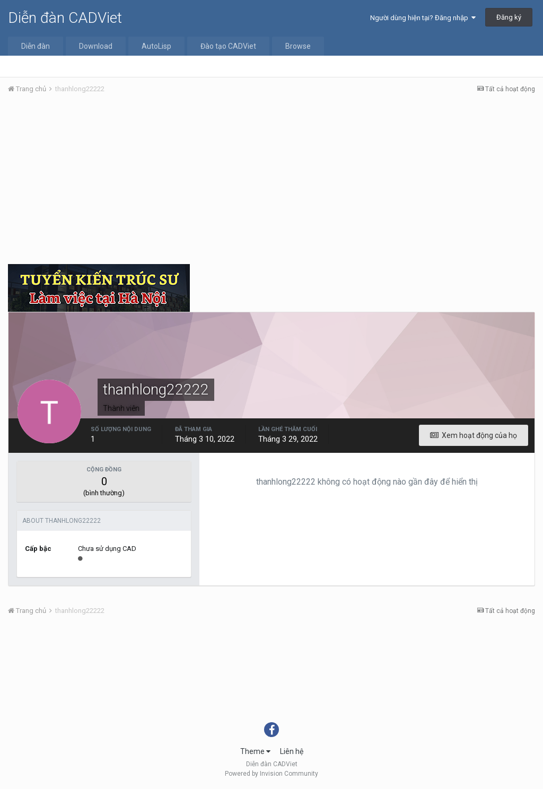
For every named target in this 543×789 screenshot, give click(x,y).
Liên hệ (291, 751)
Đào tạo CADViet (228, 46)
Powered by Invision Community (271, 773)
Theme (255, 751)
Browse (298, 46)
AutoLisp (156, 46)
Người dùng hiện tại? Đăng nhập (423, 18)
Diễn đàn (35, 46)
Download (95, 46)
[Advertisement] (271, 182)
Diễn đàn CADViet (65, 18)
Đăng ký (508, 17)
